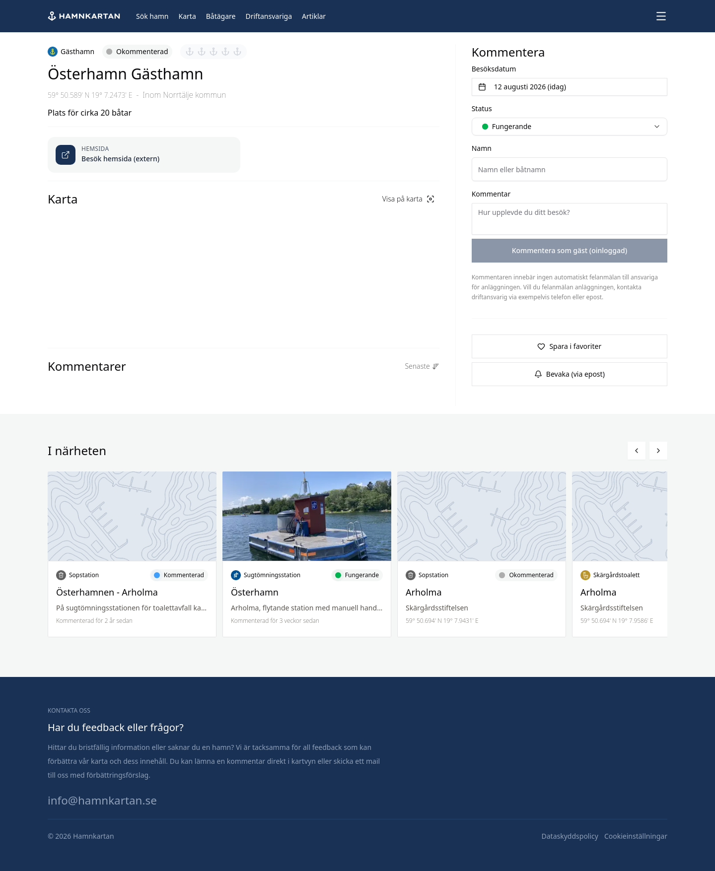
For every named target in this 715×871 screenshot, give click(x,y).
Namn (482, 148)
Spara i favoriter (569, 346)
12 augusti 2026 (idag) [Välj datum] (522, 86)
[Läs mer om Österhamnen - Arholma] (132, 554)
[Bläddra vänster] (636, 451)
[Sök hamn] (152, 16)
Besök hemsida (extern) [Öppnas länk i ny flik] (120, 158)
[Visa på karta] (408, 199)
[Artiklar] (314, 16)
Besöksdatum (494, 68)
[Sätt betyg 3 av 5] (213, 51)
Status (482, 108)
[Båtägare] (221, 16)
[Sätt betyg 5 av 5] (237, 51)
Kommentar (491, 194)
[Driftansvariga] (268, 16)
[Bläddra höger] (658, 451)
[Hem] (85, 16)
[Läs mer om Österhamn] (306, 554)
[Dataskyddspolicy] (570, 836)
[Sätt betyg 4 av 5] (225, 51)
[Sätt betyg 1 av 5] (189, 51)
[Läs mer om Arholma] (481, 554)
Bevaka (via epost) (569, 374)
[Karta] (187, 16)
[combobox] (569, 126)
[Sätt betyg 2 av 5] (201, 51)
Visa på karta (408, 198)
